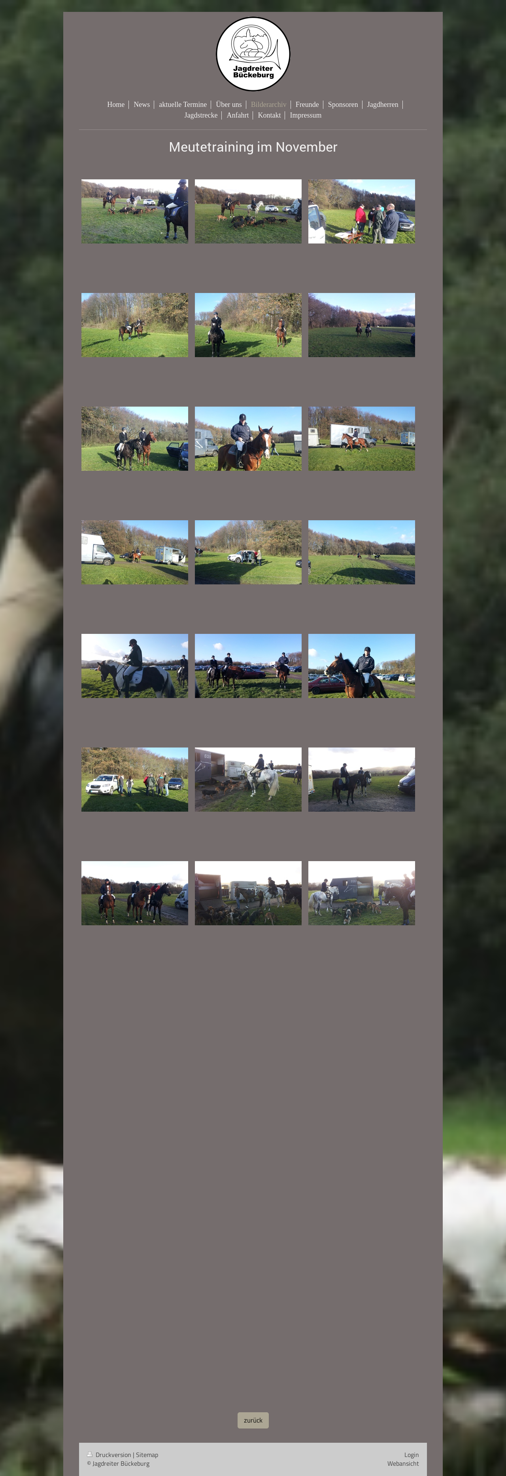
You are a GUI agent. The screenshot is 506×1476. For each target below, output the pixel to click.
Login (411, 1454)
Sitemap (147, 1454)
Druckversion (110, 1454)
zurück (253, 1420)
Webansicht (403, 1463)
